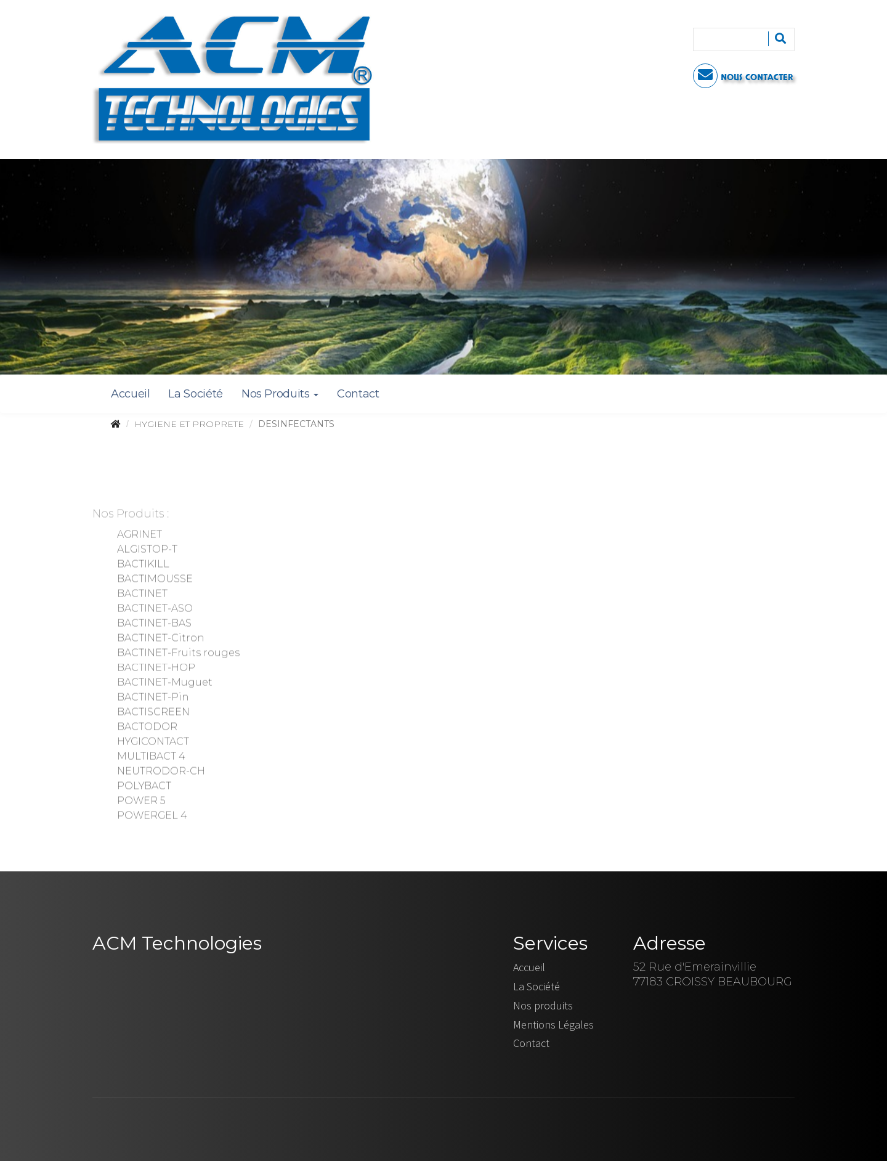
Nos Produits (279, 394)
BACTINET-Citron (160, 639)
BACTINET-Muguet (165, 684)
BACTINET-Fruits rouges (178, 654)
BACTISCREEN (153, 713)
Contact (358, 394)
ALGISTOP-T (147, 550)
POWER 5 (141, 802)
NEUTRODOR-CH (161, 772)
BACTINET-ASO (155, 610)
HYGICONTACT (153, 743)
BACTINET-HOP (156, 669)
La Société (195, 394)
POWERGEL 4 (152, 817)
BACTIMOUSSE (155, 580)
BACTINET (142, 595)
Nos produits (543, 1005)
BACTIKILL (143, 565)
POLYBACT (144, 787)
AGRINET (139, 536)
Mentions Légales (553, 1024)
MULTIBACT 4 (151, 758)
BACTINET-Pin (152, 698)
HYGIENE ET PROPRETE (189, 424)
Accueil (130, 394)
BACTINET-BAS (154, 624)
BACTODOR (147, 728)
